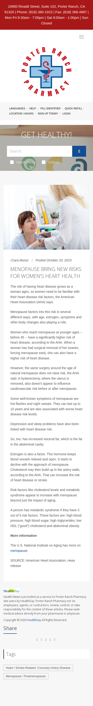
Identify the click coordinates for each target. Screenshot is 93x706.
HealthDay (34, 620)
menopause (18, 551)
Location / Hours (21, 113)
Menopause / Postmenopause (26, 676)
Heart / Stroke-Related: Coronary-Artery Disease (38, 668)
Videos (50, 162)
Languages (17, 108)
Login (66, 113)
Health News (23, 162)
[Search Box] (39, 151)
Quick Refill (73, 108)
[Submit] (79, 151)
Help (32, 108)
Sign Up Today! (48, 113)
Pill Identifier (50, 108)
